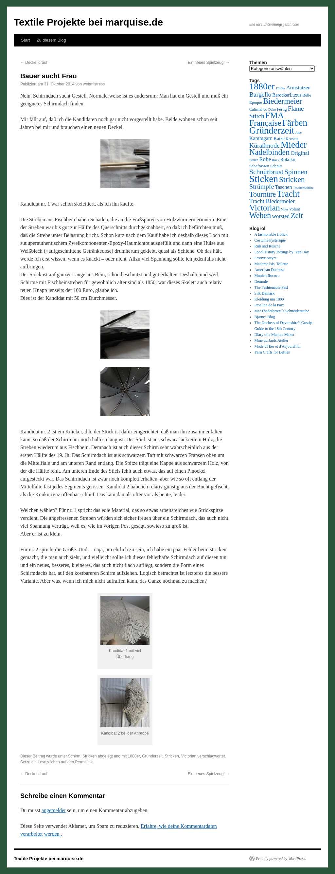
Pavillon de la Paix (269, 305)
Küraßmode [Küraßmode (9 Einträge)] (264, 145)
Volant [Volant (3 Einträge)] (294, 209)
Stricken (89, 756)
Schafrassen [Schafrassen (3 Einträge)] (259, 166)
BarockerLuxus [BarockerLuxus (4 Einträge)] (286, 95)
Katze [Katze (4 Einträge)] (279, 138)
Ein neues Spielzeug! (209, 62)
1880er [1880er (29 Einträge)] (262, 86)
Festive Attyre (266, 258)
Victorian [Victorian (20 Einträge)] (264, 207)
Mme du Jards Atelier (272, 340)
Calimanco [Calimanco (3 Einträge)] (258, 109)
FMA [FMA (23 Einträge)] (274, 115)
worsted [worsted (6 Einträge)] (281, 216)
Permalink (83, 762)
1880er (134, 756)
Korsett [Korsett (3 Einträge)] (292, 139)
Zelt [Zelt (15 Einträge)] (297, 215)
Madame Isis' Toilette (271, 264)
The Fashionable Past (271, 287)
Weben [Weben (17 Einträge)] (260, 215)
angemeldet (54, 810)
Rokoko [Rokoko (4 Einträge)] (287, 159)
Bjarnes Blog (265, 317)
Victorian (188, 756)
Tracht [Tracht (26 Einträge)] (288, 194)
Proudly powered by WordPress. (281, 858)
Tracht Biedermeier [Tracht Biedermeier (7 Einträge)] (272, 201)
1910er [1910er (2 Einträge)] (281, 88)
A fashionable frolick (271, 234)
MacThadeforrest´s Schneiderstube (282, 311)
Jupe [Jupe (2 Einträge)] (298, 132)
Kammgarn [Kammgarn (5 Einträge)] (261, 138)
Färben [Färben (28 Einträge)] (295, 123)
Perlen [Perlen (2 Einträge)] (253, 160)
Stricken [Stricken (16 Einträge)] (292, 179)
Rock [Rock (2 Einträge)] (275, 160)
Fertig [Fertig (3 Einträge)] (282, 109)
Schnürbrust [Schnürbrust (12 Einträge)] (266, 172)
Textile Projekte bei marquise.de (88, 22)
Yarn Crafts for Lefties (272, 352)
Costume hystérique (270, 240)
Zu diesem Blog (51, 40)
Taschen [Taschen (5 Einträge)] (283, 187)
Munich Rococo (267, 275)
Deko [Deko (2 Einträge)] (272, 109)
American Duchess (269, 269)
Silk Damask (265, 293)
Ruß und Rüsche (267, 246)
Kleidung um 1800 (269, 299)
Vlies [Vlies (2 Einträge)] (285, 209)
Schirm (74, 756)
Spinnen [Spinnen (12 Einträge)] (296, 172)
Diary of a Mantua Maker (275, 334)
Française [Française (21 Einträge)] (265, 123)
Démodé (261, 281)
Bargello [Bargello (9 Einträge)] (260, 94)
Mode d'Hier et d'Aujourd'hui (278, 346)
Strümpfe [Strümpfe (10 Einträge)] (261, 186)
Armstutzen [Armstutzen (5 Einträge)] (298, 87)
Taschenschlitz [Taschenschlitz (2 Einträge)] (303, 188)
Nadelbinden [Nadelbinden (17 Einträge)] (269, 152)
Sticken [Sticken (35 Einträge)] (263, 178)
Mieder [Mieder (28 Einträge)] (294, 144)
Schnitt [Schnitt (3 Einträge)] (276, 166)
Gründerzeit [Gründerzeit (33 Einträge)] (271, 130)
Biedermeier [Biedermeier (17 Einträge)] (282, 101)
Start (25, 40)
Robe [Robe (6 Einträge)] (265, 159)
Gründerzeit (152, 756)
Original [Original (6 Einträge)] (300, 153)
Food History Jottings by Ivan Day (282, 252)
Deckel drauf (33, 62)
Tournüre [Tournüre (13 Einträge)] (262, 194)
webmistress (94, 84)
